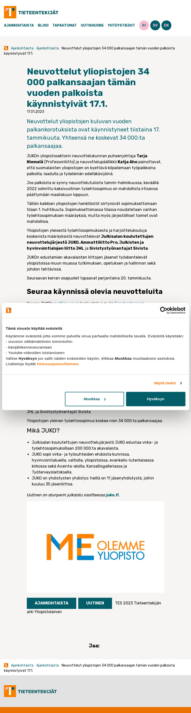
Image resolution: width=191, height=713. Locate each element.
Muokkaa (95, 399)
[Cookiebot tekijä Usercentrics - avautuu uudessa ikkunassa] (163, 310)
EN (166, 25)
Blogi (43, 25)
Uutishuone (92, 25)
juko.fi (112, 495)
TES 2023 (124, 603)
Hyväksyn (155, 399)
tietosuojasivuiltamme (57, 364)
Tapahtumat (64, 25)
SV (155, 25)
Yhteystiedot (121, 25)
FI (144, 25)
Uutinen (95, 603)
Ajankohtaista (19, 25)
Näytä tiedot (165, 383)
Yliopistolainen (48, 611)
